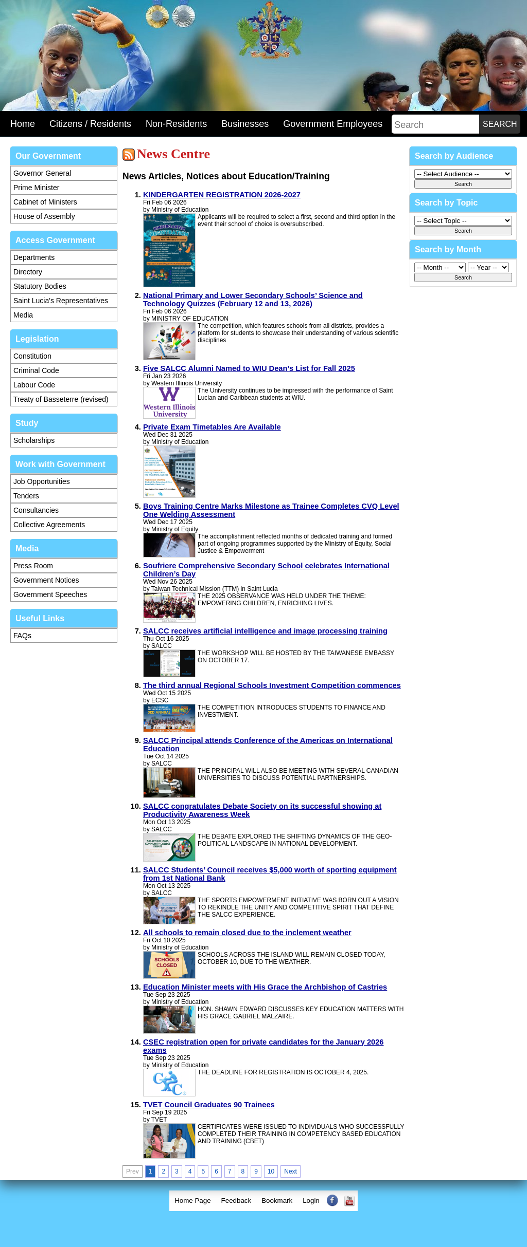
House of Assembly (44, 216)
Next (290, 1171)
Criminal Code (36, 370)
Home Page (192, 1200)
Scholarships (34, 440)
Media (23, 315)
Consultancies (36, 510)
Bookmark (276, 1200)
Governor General (42, 173)
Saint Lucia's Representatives (60, 300)
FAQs (22, 635)
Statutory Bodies (39, 286)
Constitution (32, 356)
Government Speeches (50, 594)
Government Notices (46, 580)
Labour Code (34, 385)
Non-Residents (176, 124)
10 (271, 1171)
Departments (34, 257)
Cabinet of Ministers (45, 202)
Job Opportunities (41, 481)
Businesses (245, 124)
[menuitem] (192, 1200)
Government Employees (332, 124)
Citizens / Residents (90, 124)
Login (311, 1200)
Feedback (236, 1200)
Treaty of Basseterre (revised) (61, 399)
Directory (27, 272)
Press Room (33, 566)
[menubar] (263, 1200)
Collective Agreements (49, 524)
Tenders (26, 496)
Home (22, 124)
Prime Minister (36, 187)
